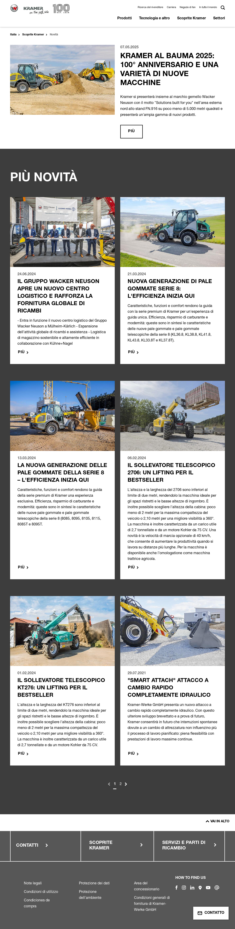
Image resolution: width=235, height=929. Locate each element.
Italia (13, 34)
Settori (219, 18)
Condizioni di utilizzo (41, 891)
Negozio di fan (188, 7)
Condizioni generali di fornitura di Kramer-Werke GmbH (152, 903)
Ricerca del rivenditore (150, 7)
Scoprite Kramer (191, 18)
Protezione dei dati (94, 883)
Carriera (171, 7)
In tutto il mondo (208, 7)
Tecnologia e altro (154, 18)
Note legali (33, 883)
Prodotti (124, 18)
